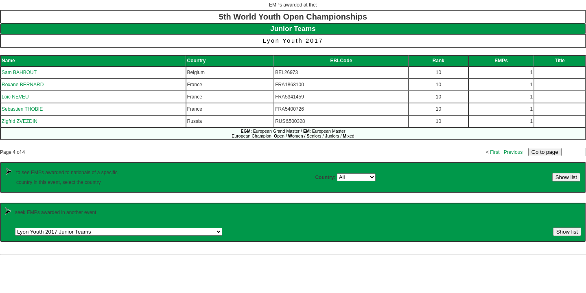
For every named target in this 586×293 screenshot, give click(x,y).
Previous (513, 152)
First (494, 152)
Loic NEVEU (15, 97)
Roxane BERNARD (23, 84)
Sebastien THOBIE (22, 109)
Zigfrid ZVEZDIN (19, 121)
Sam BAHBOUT (19, 72)
